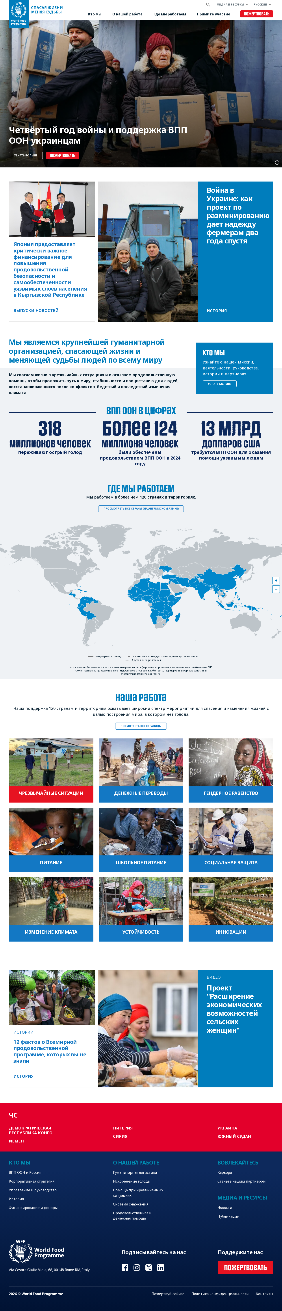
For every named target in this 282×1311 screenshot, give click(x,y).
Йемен (16, 1141)
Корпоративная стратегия (31, 1181)
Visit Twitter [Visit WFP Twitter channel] (148, 1267)
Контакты (264, 1293)
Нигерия (123, 1128)
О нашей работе (127, 14)
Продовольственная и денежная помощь (132, 1216)
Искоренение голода (131, 1181)
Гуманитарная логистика (135, 1172)
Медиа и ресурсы (230, 4)
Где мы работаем (170, 14)
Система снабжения (130, 1204)
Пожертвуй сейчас (168, 1293)
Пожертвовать (256, 14)
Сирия (120, 1136)
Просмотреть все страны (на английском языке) (141, 508)
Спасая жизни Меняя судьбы (47, 10)
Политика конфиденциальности (220, 1293)
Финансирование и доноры (33, 1207)
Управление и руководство (33, 1190)
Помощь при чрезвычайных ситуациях (138, 1193)
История (16, 1198)
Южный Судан (234, 1136)
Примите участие (213, 14)
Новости (224, 1207)
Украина (227, 1128)
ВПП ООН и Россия (25, 1172)
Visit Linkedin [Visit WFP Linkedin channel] (160, 1267)
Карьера (224, 1172)
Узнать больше (25, 155)
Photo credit (277, 162)
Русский (260, 4)
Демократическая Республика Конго (30, 1130)
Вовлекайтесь (237, 1162)
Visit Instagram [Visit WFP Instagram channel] (137, 1267)
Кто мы (94, 14)
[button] (276, 580)
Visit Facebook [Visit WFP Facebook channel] (125, 1267)
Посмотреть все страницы (141, 726)
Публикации (228, 1216)
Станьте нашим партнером (241, 1181)
